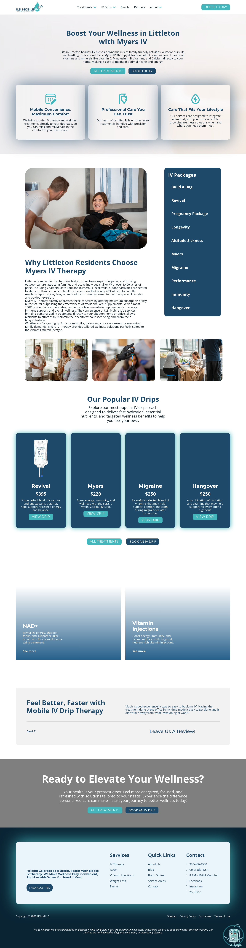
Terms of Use (222, 916)
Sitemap (171, 916)
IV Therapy (117, 864)
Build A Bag (182, 186)
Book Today (216, 7)
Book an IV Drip (142, 541)
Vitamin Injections (122, 875)
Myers (177, 253)
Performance (183, 280)
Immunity (180, 294)
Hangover (180, 307)
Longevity (180, 227)
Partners (139, 7)
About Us (154, 864)
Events (124, 7)
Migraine (179, 267)
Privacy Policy (188, 916)
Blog (151, 869)
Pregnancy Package (189, 213)
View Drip (41, 517)
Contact (153, 886)
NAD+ (114, 869)
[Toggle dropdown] (95, 7)
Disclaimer (205, 916)
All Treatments (108, 71)
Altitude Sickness (187, 240)
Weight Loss (118, 881)
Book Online (156, 875)
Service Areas (157, 881)
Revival (178, 200)
